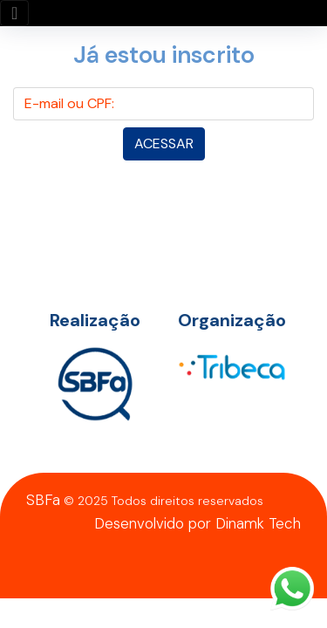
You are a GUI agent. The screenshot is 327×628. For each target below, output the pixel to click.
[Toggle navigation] (14, 13)
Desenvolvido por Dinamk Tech (197, 523)
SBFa (43, 499)
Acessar (164, 143)
